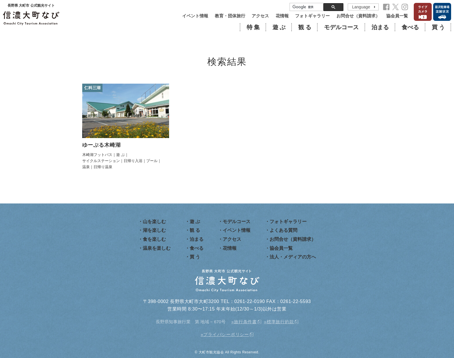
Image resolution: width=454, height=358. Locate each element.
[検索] (305, 7)
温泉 (86, 167)
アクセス (260, 15)
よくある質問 (283, 230)
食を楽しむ (154, 239)
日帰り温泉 (103, 167)
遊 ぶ (278, 27)
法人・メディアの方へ (293, 256)
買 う (438, 27)
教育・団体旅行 (230, 15)
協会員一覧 (397, 15)
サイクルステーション (101, 161)
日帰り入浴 (133, 161)
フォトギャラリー (312, 15)
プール (152, 161)
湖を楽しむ (154, 230)
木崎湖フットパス (97, 155)
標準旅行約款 (280, 321)
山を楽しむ (154, 221)
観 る (304, 27)
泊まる (380, 27)
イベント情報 (195, 15)
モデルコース (341, 27)
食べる (410, 27)
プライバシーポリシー (226, 334)
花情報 (282, 15)
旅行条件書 (245, 321)
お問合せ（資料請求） (358, 15)
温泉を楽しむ (157, 248)
